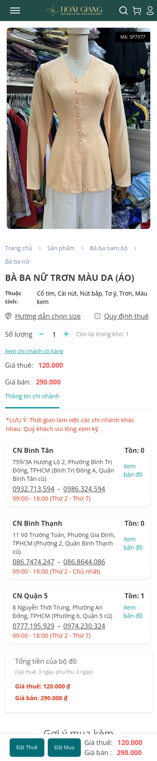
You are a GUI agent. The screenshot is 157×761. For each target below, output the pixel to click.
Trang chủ (18, 248)
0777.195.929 (33, 626)
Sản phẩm (61, 248)
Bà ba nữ (17, 261)
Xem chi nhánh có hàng (34, 351)
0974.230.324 (84, 626)
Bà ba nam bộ (109, 248)
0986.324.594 (84, 488)
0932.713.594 (33, 488)
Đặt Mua (64, 747)
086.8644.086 (84, 561)
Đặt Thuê (27, 747)
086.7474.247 (33, 561)
